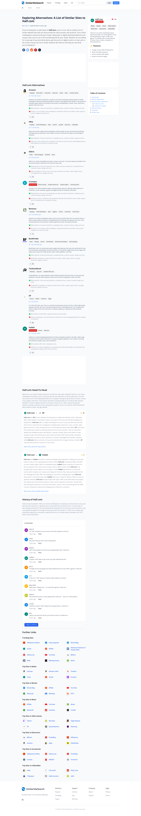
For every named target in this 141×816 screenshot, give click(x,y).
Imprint (91, 795)
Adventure (46, 330)
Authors (43, 241)
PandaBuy (52, 737)
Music (53, 154)
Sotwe (29, 649)
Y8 (28, 727)
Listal (29, 677)
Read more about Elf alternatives (35, 447)
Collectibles (75, 124)
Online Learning (42, 184)
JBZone (73, 655)
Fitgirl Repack (75, 721)
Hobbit (32, 327)
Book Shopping (73, 241)
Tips (73, 795)
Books (38, 8)
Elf (30, 295)
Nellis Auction (53, 776)
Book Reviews (49, 241)
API (72, 3)
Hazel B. (31, 548)
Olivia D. (31, 529)
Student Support (64, 184)
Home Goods (75, 211)
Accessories (68, 211)
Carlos (31, 538)
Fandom (73, 671)
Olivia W (31, 594)
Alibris (31, 151)
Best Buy (52, 721)
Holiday (37, 298)
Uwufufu (52, 710)
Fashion (61, 211)
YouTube (52, 655)
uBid (72, 776)
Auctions (55, 124)
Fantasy (31, 298)
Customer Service (74, 93)
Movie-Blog (75, 643)
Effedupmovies (54, 661)
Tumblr (73, 710)
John (30, 613)
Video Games (112, 26)
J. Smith (31, 604)
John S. (31, 566)
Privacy (107, 792)
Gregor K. (27, 26)
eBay (31, 121)
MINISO (51, 760)
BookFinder (34, 238)
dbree (73, 661)
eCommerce (48, 93)
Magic (49, 298)
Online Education (74, 184)
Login (109, 3)
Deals (66, 93)
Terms (107, 795)
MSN (28, 661)
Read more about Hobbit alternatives (36, 491)
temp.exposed (54, 643)
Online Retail (39, 93)
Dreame (73, 677)
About (91, 792)
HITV (72, 694)
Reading (37, 241)
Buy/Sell (61, 124)
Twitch (29, 721)
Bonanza (32, 208)
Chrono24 (52, 770)
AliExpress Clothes (33, 643)
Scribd (51, 677)
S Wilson (31, 557)
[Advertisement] (54, 67)
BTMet (51, 649)
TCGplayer (30, 776)
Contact (74, 792)
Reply (39, 534)
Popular (49, 3)
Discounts (39, 271)
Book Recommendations (61, 241)
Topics (66, 3)
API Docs (75, 799)
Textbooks (47, 154)
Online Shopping (39, 154)
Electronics (55, 93)
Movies (98, 26)
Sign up (116, 3)
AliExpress (74, 737)
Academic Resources (53, 184)
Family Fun (43, 298)
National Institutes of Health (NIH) (78, 649)
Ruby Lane (74, 770)
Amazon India (53, 671)
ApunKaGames (54, 727)
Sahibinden (75, 743)
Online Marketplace (41, 124)
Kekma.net (30, 655)
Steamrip (74, 727)
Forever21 (74, 760)
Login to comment (31, 625)
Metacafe (30, 694)
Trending (57, 3)
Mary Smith (32, 585)
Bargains (55, 211)
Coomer (29, 760)
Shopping (32, 93)
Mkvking (52, 694)
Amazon (32, 90)
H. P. (30, 576)
